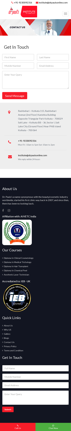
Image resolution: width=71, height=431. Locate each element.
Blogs (6, 338)
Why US (7, 329)
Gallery (7, 334)
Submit (7, 409)
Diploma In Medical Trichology (17, 262)
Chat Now (53, 426)
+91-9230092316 (23, 2)
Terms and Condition (13, 350)
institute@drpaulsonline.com (52, 2)
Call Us (18, 426)
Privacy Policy (10, 346)
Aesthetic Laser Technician (16, 274)
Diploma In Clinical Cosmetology (18, 258)
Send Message (14, 96)
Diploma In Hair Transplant (16, 266)
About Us (8, 325)
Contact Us (9, 342)
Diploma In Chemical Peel (15, 270)
